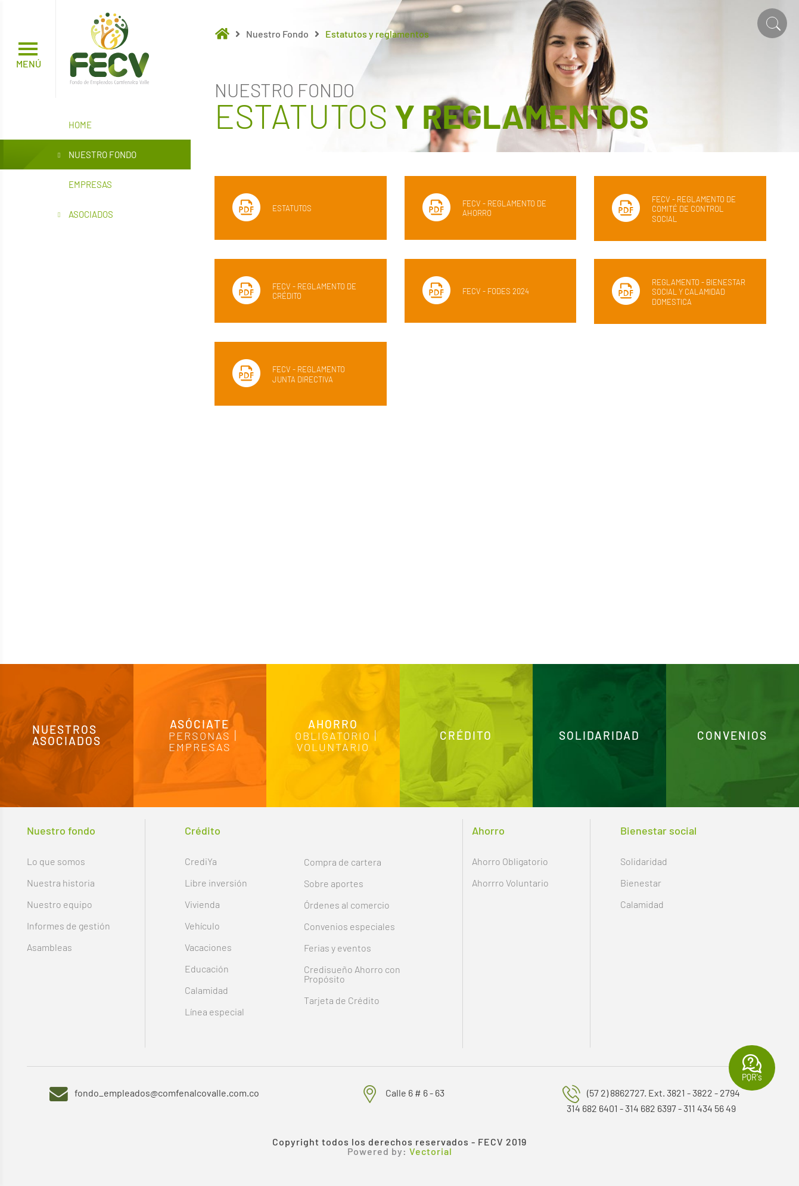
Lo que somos (56, 861)
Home (80, 124)
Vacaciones (208, 947)
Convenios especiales (349, 926)
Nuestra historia (61, 882)
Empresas (90, 184)
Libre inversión (216, 882)
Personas (200, 735)
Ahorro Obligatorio (510, 861)
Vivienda (202, 904)
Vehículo (202, 925)
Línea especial (214, 1011)
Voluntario (333, 746)
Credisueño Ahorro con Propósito (352, 973)
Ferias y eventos (337, 947)
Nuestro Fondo (97, 155)
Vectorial (430, 1151)
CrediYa (201, 861)
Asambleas (49, 947)
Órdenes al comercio (347, 904)
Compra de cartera (342, 861)
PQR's (752, 1068)
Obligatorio (333, 735)
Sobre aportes (333, 883)
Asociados (85, 215)
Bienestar (640, 882)
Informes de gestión (68, 925)
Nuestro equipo (59, 904)
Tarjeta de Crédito (342, 1000)
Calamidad (206, 990)
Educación (207, 968)
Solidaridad (643, 861)
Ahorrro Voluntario (510, 882)
